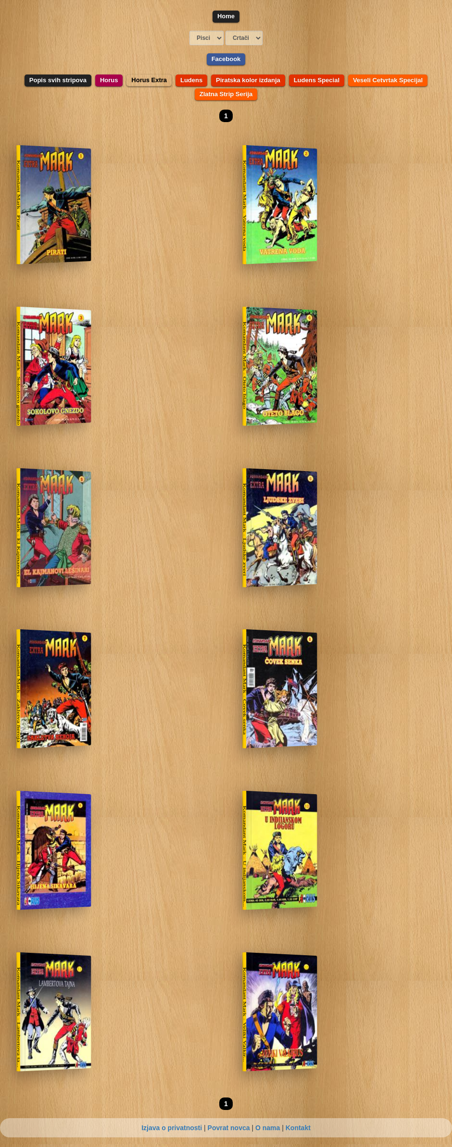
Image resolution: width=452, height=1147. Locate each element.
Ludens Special (316, 80)
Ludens (191, 80)
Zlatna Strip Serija (226, 94)
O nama (267, 1128)
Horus (109, 80)
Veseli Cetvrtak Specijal (388, 80)
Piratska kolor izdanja (248, 80)
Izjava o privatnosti (171, 1128)
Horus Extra (149, 80)
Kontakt (298, 1128)
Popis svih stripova (58, 80)
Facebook (226, 58)
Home (226, 16)
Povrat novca (229, 1128)
